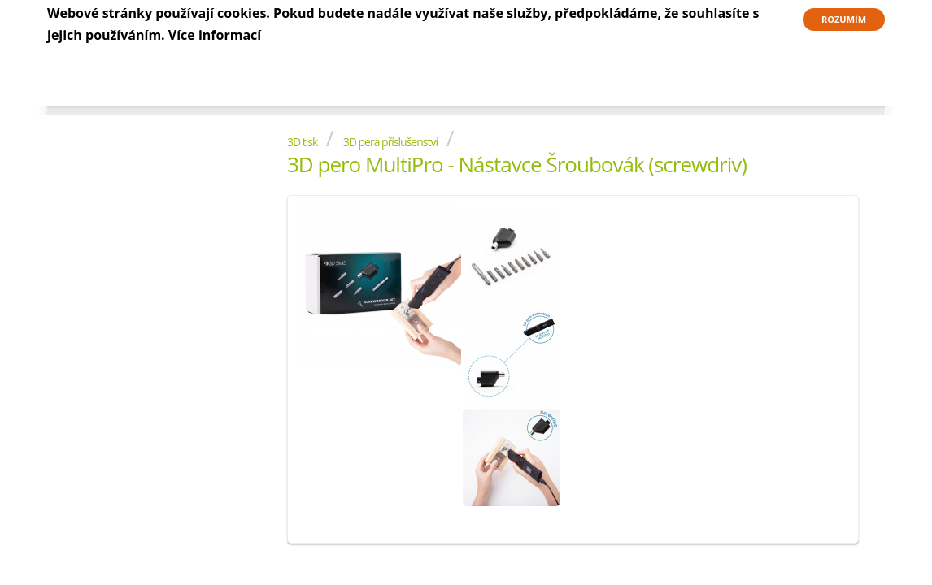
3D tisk (302, 142)
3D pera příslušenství (390, 142)
